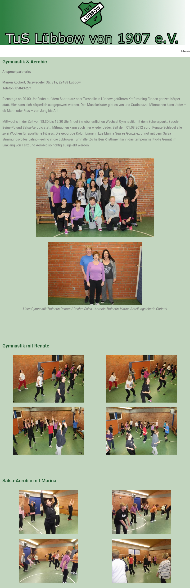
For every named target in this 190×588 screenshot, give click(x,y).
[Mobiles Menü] (183, 51)
